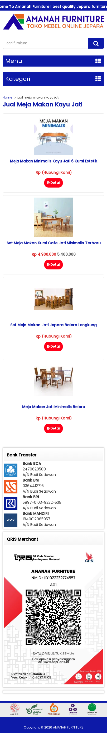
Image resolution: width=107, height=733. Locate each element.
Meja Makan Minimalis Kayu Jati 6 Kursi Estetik (53, 161)
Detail (53, 182)
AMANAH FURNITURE (68, 727)
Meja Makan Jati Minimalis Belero (53, 406)
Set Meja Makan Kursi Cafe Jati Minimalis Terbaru (54, 243)
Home (7, 97)
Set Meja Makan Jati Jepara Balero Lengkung (53, 325)
